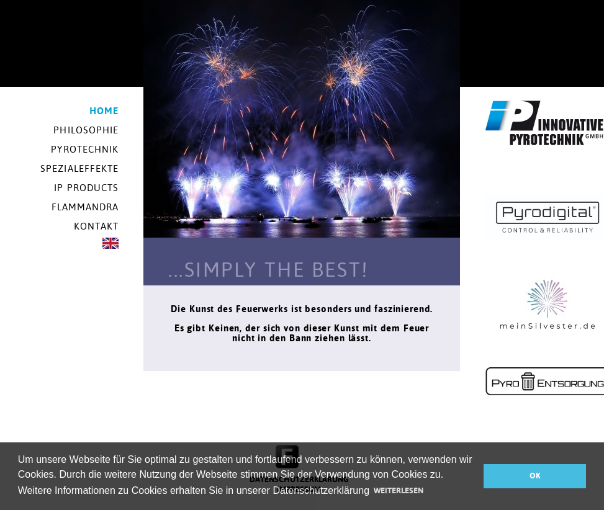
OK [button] (535, 475)
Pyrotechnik (85, 149)
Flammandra (85, 207)
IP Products (86, 187)
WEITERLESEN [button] (398, 490)
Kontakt (96, 226)
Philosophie (86, 130)
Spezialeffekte (79, 168)
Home (104, 110)
